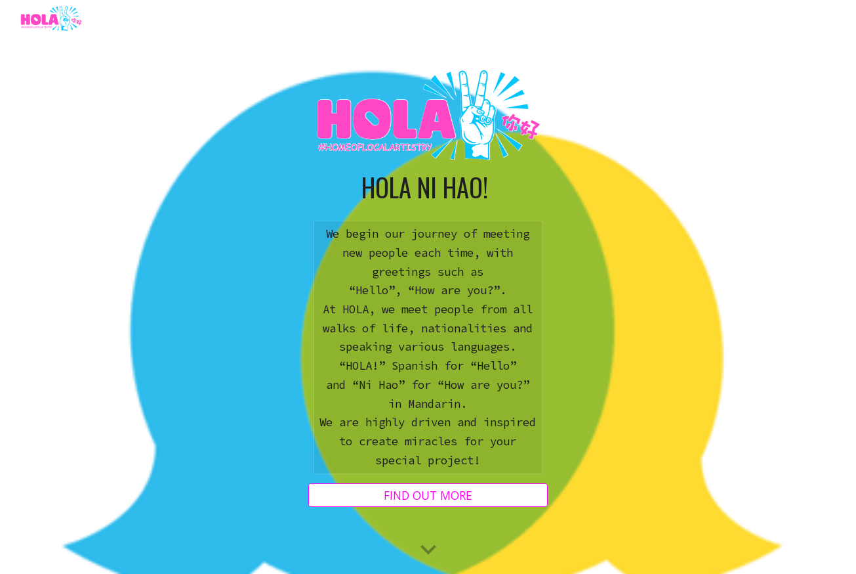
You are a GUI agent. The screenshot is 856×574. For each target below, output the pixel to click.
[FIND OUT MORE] (428, 495)
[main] (428, 187)
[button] (428, 550)
